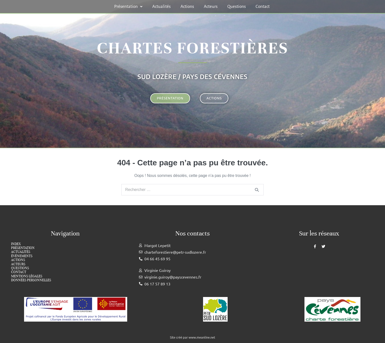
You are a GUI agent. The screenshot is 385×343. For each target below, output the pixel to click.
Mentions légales (26, 276)
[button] (128, 6)
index (16, 244)
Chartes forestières (192, 48)
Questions (236, 6)
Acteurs (211, 6)
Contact (263, 6)
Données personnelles (31, 280)
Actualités (161, 6)
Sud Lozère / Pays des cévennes (193, 76)
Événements (21, 256)
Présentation (128, 6)
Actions (187, 6)
